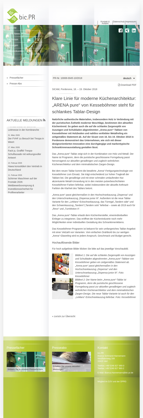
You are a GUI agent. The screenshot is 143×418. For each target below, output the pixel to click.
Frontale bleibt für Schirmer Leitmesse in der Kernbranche (23, 129)
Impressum (131, 22)
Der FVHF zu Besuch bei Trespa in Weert (26, 141)
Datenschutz (119, 22)
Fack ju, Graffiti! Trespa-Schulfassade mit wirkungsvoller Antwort (24, 155)
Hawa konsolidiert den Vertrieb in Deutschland (25, 169)
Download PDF (127, 85)
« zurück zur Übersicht (63, 316)
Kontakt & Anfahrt (105, 23)
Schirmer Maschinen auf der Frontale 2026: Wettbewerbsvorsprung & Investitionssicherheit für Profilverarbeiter (22, 186)
